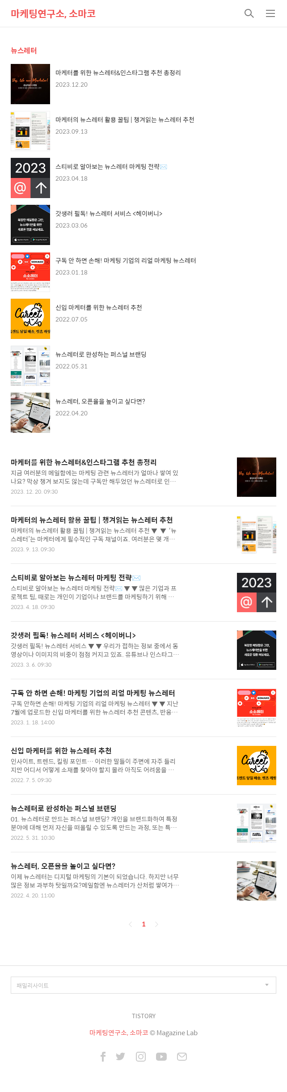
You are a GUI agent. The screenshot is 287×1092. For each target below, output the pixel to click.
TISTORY (144, 1015)
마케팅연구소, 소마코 (53, 13)
